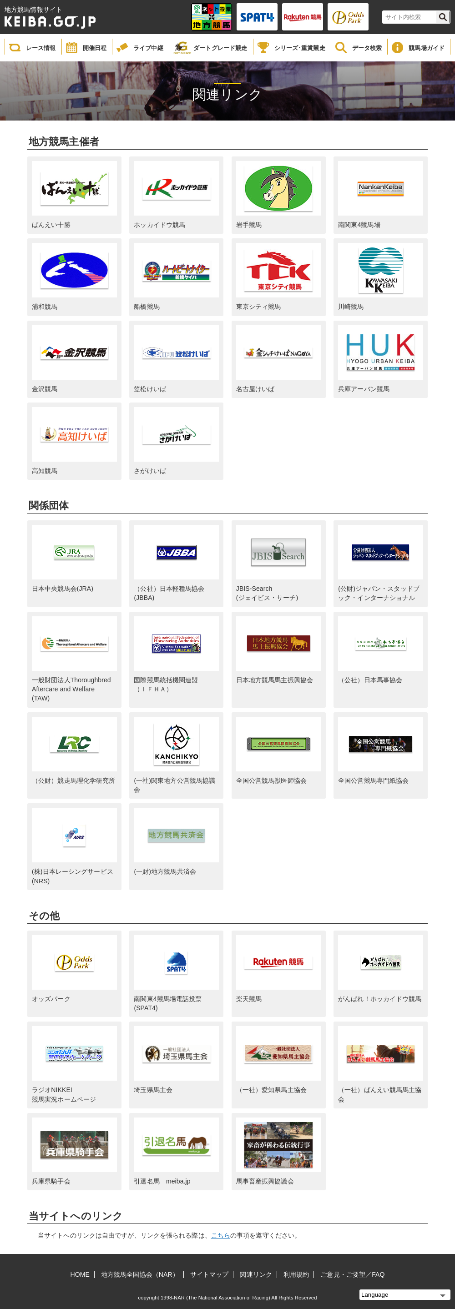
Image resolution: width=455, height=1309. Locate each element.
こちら (220, 1235)
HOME (80, 1274)
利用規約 (296, 1274)
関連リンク (256, 1274)
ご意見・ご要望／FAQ (352, 1274)
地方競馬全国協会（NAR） (140, 1274)
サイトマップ (209, 1274)
